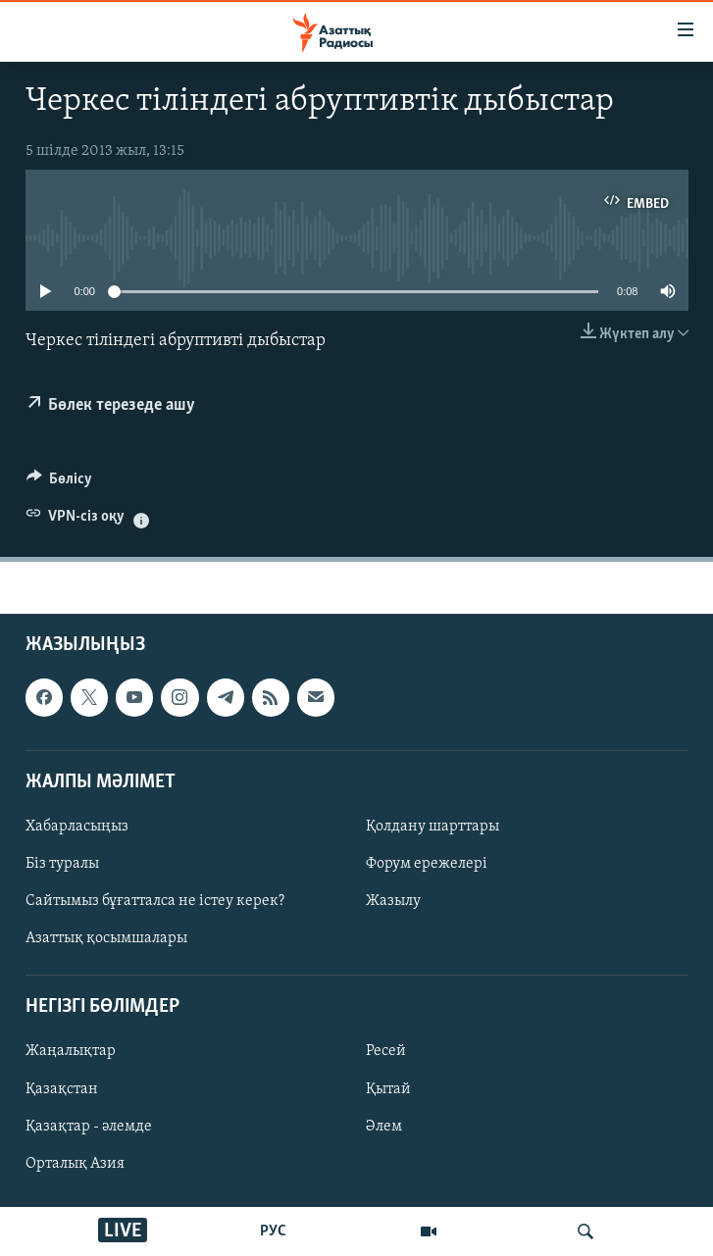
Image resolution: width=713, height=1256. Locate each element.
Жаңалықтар (70, 1052)
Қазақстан (61, 1089)
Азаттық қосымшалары (106, 939)
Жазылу (393, 902)
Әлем (384, 1126)
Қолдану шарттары (432, 826)
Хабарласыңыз (76, 826)
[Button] (59, 483)
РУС (273, 1231)
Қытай (388, 1089)
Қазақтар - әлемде (88, 1126)
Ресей (386, 1052)
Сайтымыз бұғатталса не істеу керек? (154, 902)
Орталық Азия (75, 1164)
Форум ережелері (426, 864)
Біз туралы (62, 864)
